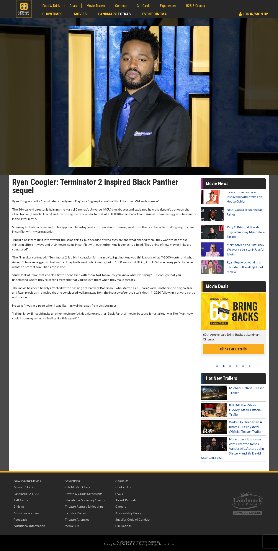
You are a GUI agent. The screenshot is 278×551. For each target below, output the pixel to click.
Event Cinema (154, 14)
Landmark (114, 14)
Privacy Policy (112, 544)
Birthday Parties (76, 513)
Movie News (217, 183)
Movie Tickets (23, 487)
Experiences (168, 6)
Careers (120, 506)
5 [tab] (243, 366)
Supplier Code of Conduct (132, 519)
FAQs (119, 493)
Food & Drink (51, 6)
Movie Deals (217, 286)
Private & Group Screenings (83, 493)
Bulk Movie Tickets (77, 487)
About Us (121, 480)
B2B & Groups (195, 6)
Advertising (72, 480)
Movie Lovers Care (26, 513)
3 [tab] (230, 366)
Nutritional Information (29, 526)
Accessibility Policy (128, 513)
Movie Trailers (96, 6)
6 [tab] (249, 366)
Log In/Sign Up (253, 14)
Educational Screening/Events (85, 500)
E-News (19, 506)
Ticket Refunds (125, 500)
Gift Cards (143, 6)
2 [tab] (223, 366)
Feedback (20, 519)
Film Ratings (123, 526)
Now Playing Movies (27, 480)
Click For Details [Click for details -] (233, 349)
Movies (80, 14)
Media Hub (72, 526)
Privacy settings (148, 544)
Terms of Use (166, 544)
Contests (121, 6)
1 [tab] (217, 366)
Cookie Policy (129, 544)
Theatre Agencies (77, 519)
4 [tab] (236, 366)
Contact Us (123, 487)
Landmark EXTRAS (26, 493)
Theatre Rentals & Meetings (84, 506)
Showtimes (52, 14)
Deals (73, 6)
